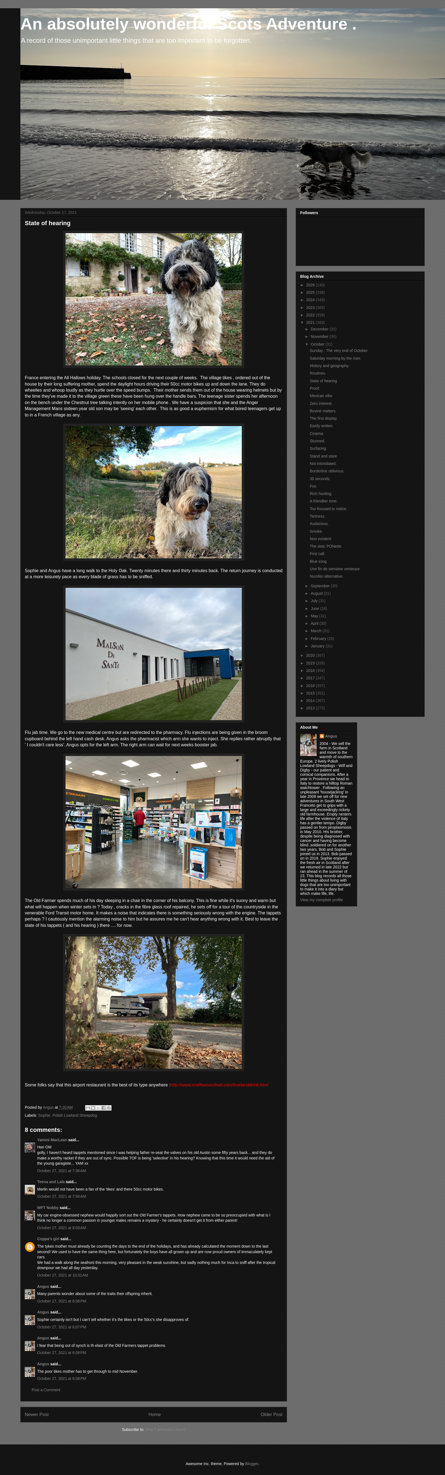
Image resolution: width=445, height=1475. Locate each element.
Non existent (320, 539)
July (315, 601)
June (315, 608)
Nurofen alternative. (326, 576)
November (320, 336)
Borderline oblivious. (327, 471)
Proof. (315, 388)
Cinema (316, 433)
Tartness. (317, 516)
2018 (311, 670)
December (320, 329)
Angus (43, 1286)
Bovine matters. (323, 411)
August (317, 593)
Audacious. (319, 523)
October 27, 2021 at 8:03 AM (61, 1228)
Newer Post (37, 1414)
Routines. (318, 373)
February (319, 638)
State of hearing (323, 381)
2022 (311, 315)
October (318, 344)
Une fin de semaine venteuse (335, 569)
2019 (311, 663)
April (315, 623)
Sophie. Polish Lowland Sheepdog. (68, 1115)
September (320, 586)
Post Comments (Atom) (165, 1429)
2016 (311, 685)
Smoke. (316, 531)
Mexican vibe (321, 396)
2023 (311, 307)
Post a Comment (46, 1390)
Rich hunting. (321, 493)
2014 (311, 700)
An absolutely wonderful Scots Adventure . (188, 24)
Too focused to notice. (328, 509)
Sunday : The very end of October (339, 350)
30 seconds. (320, 479)
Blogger (251, 1463)
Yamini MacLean (52, 1140)
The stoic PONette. (326, 546)
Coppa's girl (48, 1239)
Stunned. (317, 441)
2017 (311, 678)
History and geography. (329, 366)
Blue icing (318, 561)
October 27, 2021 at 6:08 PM (61, 1352)
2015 (311, 693)
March (316, 631)
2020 (311, 655)
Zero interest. (321, 403)
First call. (317, 553)
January (318, 646)
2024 (311, 300)
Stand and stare (323, 456)
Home (154, 1414)
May (315, 616)
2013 (311, 708)
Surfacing (318, 448)
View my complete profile (321, 900)
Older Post (272, 1414)
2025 (311, 292)
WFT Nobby (48, 1207)
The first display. (324, 418)
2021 (311, 322)
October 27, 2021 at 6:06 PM (61, 1301)
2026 (311, 285)
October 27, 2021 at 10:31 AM (62, 1275)
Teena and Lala (51, 1182)
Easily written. (321, 426)
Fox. (313, 486)
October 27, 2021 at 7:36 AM (61, 1171)
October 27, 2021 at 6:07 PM (61, 1327)
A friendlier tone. (324, 501)
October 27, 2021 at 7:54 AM (61, 1196)
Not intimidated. (323, 463)
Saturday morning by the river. (335, 358)
